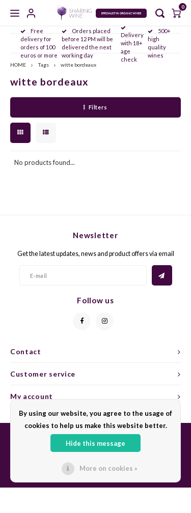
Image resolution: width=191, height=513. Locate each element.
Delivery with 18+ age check (132, 44)
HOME (18, 65)
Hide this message (95, 443)
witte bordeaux (78, 65)
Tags (43, 65)
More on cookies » (108, 468)
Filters (95, 107)
